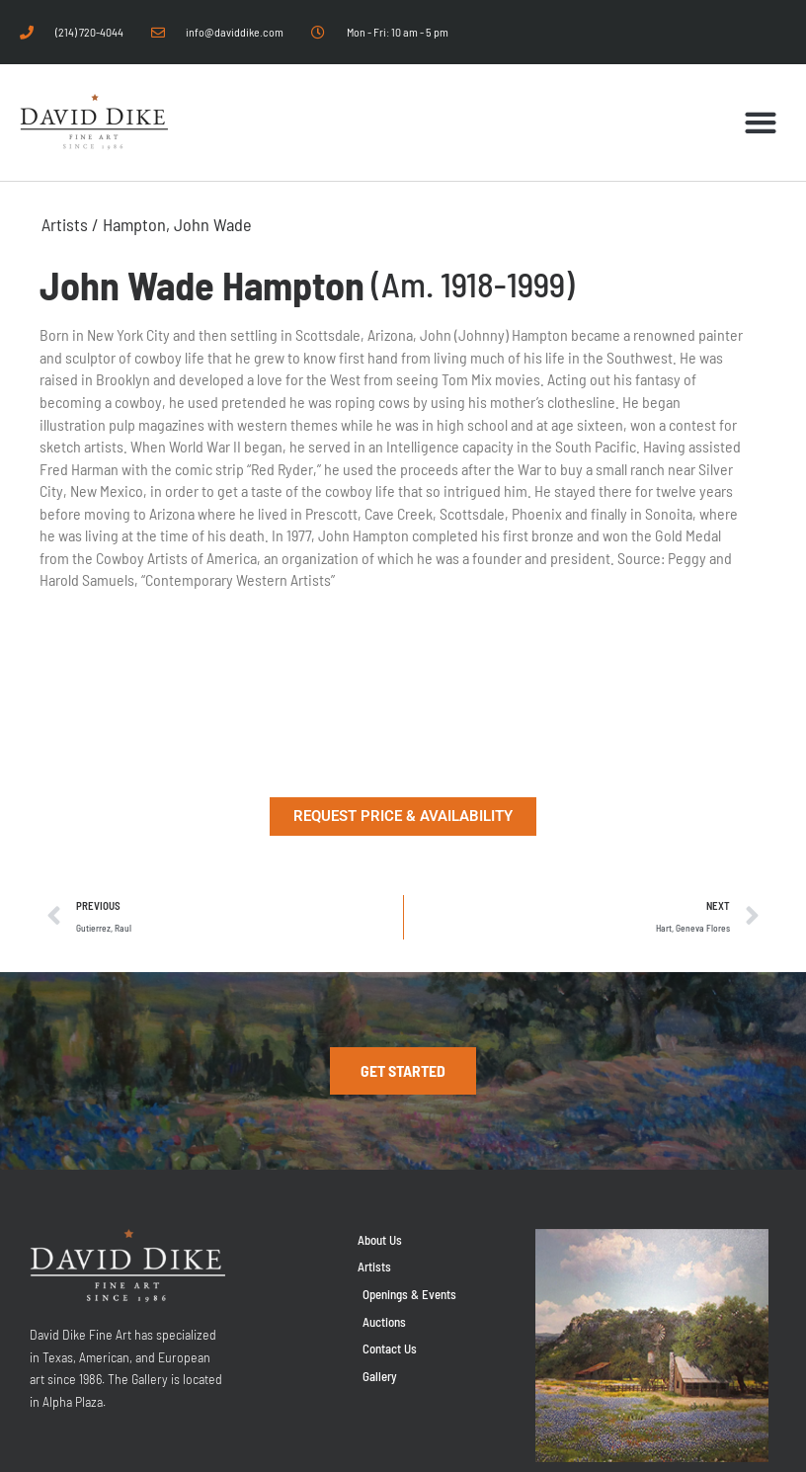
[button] (761, 123)
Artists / (72, 224)
